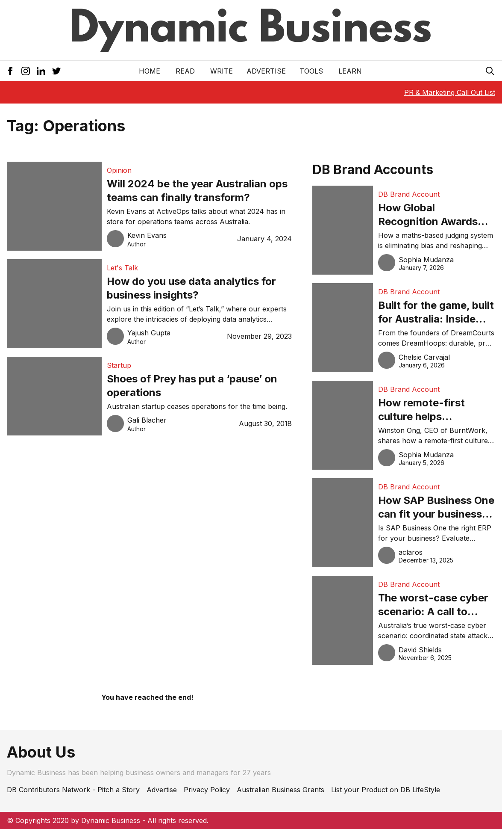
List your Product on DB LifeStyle (385, 789)
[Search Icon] (490, 71)
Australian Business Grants (280, 789)
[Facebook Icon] (10, 71)
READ (185, 71)
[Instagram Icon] (25, 71)
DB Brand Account (409, 194)
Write (221, 71)
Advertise (266, 71)
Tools (311, 71)
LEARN (350, 71)
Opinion (119, 170)
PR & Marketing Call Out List (449, 92)
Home (149, 71)
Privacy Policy (207, 789)
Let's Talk (122, 268)
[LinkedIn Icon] (41, 71)
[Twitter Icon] (56, 71)
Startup (119, 365)
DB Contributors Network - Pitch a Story (73, 789)
